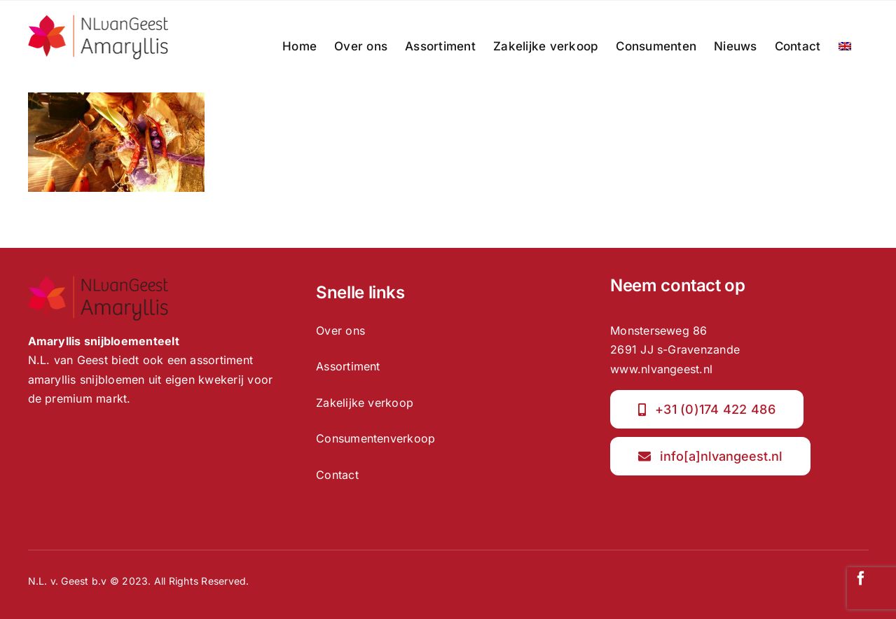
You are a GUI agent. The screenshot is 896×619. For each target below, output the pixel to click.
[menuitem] (845, 46)
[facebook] (861, 578)
